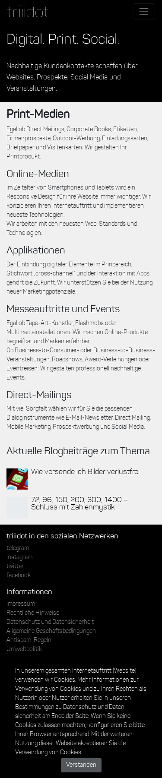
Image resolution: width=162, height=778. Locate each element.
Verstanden (81, 765)
